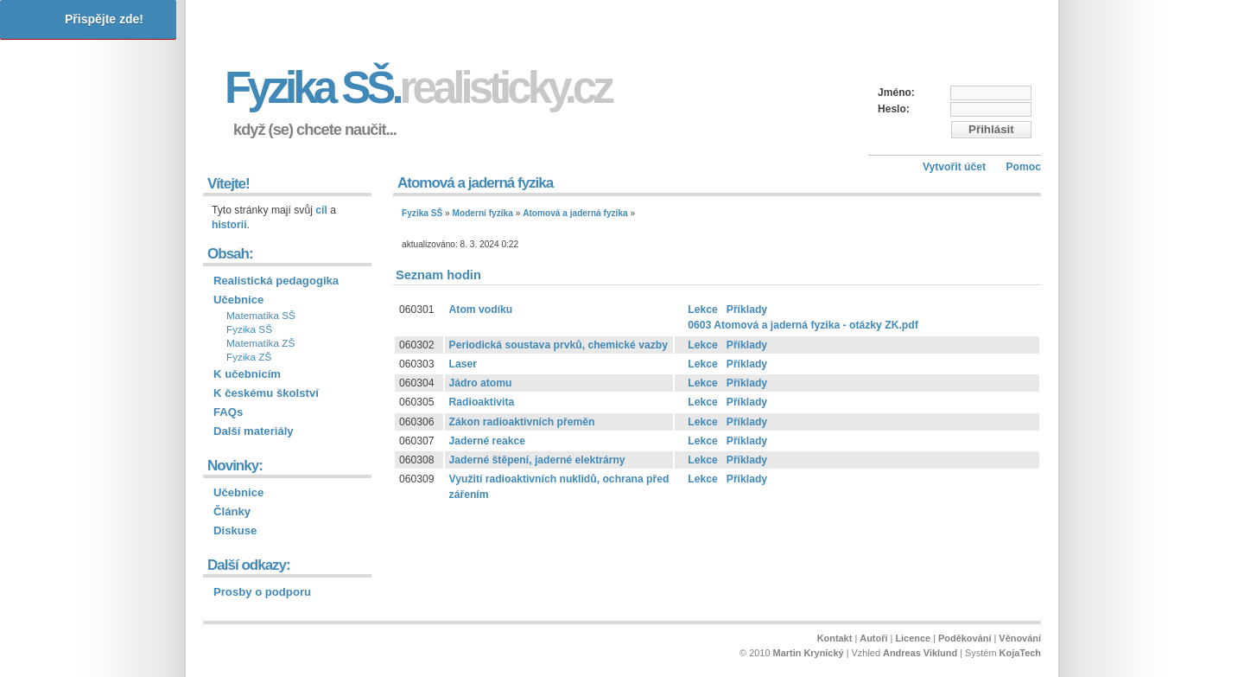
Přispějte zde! (104, 19)
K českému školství (266, 392)
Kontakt (835, 638)
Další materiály (253, 431)
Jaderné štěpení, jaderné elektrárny (537, 460)
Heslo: (894, 109)
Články (232, 511)
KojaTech (1020, 653)
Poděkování (964, 638)
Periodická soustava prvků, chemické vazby (558, 345)
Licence (912, 638)
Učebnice (238, 299)
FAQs (228, 412)
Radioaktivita (482, 402)
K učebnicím (247, 373)
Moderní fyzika (483, 213)
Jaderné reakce (487, 441)
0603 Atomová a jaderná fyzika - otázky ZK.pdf (802, 325)
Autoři (873, 638)
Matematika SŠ (260, 316)
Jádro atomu (480, 383)
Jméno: (896, 92)
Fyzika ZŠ (248, 357)
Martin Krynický (808, 653)
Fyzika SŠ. (418, 87)
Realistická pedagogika (276, 280)
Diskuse (235, 530)
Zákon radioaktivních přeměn (522, 422)
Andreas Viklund (920, 653)
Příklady (747, 309)
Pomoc (1023, 167)
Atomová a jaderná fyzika (575, 213)
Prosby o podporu (262, 591)
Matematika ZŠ (260, 343)
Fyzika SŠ (422, 213)
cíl (321, 210)
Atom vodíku (481, 309)
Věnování (1020, 638)
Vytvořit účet (954, 167)
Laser (463, 364)
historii (229, 225)
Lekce (702, 309)
